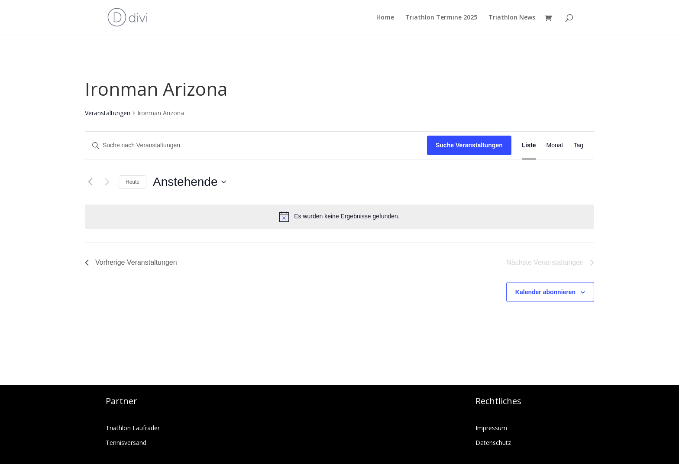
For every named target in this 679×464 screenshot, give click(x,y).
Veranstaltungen (107, 113)
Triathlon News (511, 17)
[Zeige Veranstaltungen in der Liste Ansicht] (529, 145)
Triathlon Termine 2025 (441, 17)
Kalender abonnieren (545, 292)
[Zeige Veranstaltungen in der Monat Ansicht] (554, 145)
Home (385, 17)
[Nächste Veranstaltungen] (107, 182)
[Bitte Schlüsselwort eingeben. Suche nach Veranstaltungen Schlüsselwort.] (256, 145)
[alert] (339, 216)
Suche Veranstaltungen (469, 145)
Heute (132, 182)
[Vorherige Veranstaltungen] (90, 182)
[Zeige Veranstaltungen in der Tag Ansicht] (578, 145)
